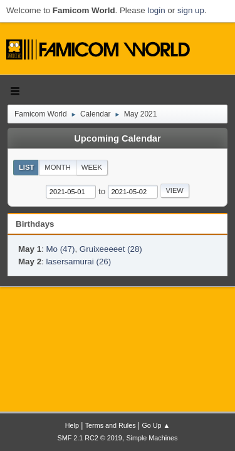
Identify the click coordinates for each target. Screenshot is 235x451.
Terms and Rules (110, 425)
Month (57, 167)
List (26, 167)
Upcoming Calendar (117, 138)
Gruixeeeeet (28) (111, 249)
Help (72, 425)
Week (91, 167)
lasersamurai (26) (78, 261)
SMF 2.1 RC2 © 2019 (90, 438)
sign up (190, 10)
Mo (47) (60, 249)
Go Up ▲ (156, 425)
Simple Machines (151, 438)
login (156, 10)
